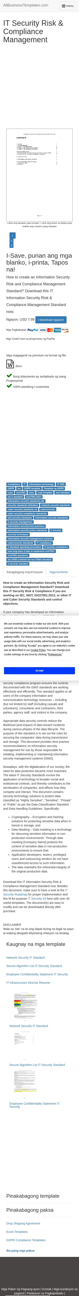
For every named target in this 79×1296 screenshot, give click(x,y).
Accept (40, 670)
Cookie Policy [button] (38, 650)
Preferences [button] (55, 654)
